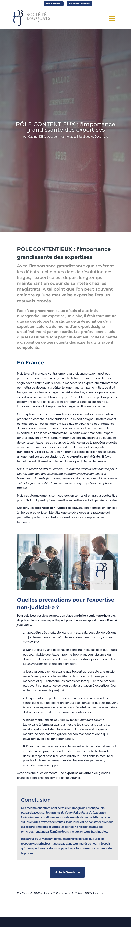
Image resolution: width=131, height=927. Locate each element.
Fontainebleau (53, 3)
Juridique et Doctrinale (93, 136)
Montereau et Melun (79, 3)
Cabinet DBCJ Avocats (43, 136)
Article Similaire (67, 872)
